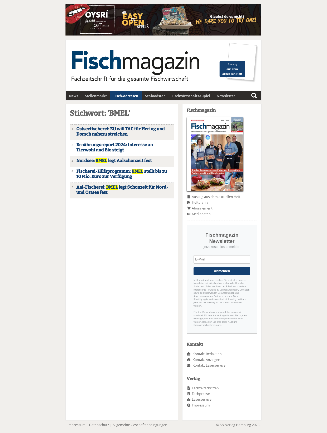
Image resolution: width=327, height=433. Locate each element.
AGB (230, 322)
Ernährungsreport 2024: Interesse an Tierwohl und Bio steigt (114, 147)
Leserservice (201, 399)
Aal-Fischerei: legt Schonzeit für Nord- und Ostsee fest (122, 190)
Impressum (201, 405)
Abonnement (202, 208)
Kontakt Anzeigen (206, 359)
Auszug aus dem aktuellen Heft (216, 196)
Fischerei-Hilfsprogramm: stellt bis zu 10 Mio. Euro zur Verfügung (121, 174)
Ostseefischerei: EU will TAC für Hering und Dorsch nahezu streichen (120, 131)
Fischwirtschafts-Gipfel (191, 96)
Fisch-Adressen (125, 96)
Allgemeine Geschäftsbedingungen (140, 425)
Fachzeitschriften (205, 388)
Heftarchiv (200, 202)
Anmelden (222, 271)
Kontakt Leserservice (209, 365)
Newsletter (226, 96)
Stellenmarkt (96, 96)
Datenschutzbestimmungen (207, 325)
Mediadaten (201, 214)
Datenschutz (99, 425)
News (73, 96)
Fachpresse (201, 393)
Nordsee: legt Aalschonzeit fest (114, 160)
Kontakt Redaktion (207, 354)
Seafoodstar (155, 96)
